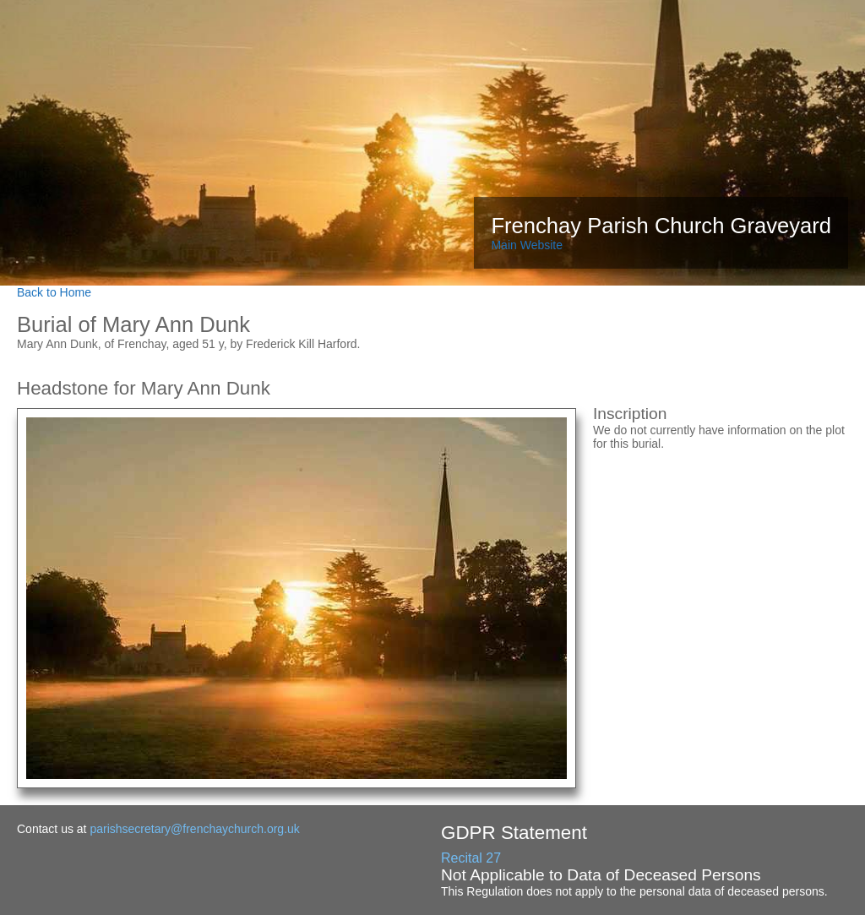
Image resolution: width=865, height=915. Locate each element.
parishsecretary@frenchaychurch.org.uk (194, 829)
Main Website (527, 245)
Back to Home (54, 292)
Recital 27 (471, 858)
